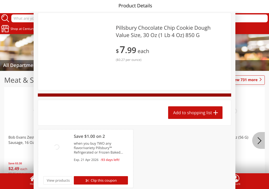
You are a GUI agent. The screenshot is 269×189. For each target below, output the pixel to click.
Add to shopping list (192, 113)
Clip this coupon (103, 180)
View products (58, 180)
